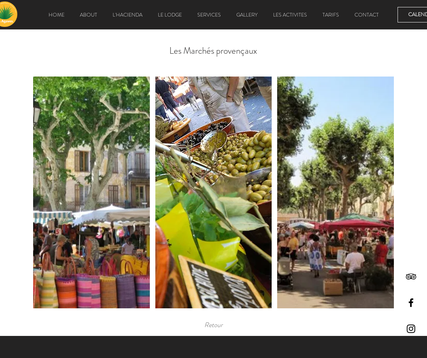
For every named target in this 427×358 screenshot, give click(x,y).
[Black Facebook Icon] (411, 302)
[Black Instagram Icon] (411, 328)
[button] (91, 192)
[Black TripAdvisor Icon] (411, 276)
